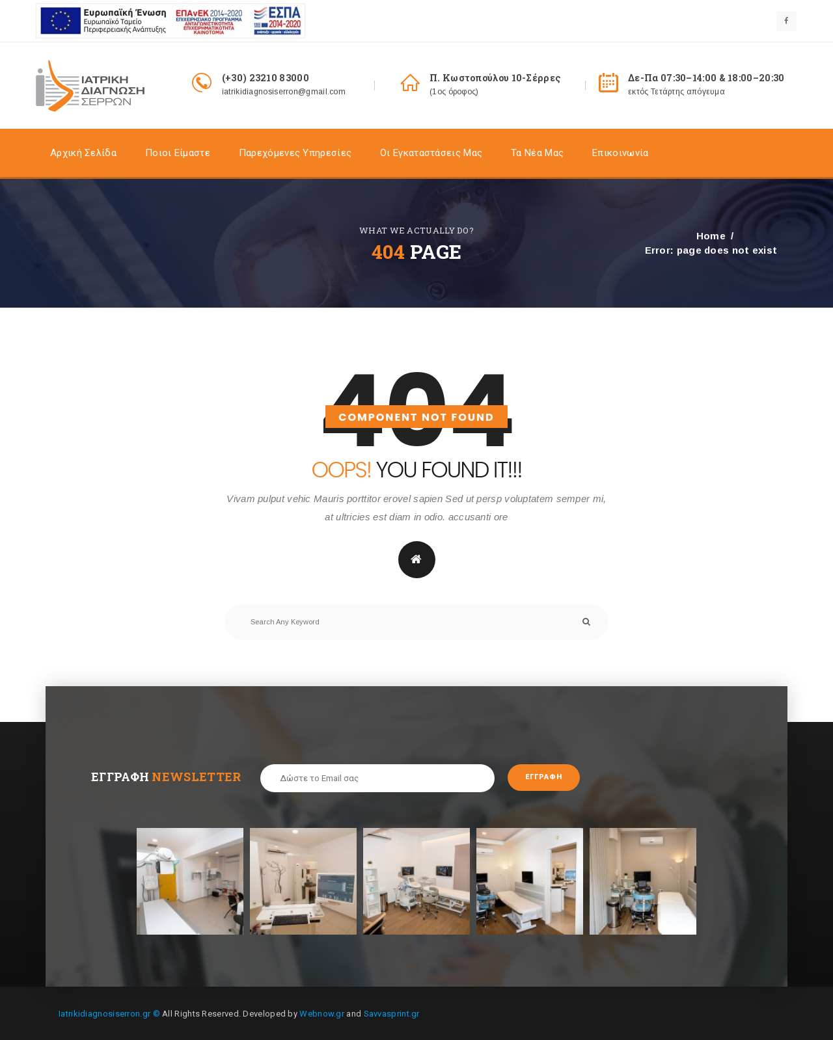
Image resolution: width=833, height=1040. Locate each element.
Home (711, 235)
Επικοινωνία (620, 153)
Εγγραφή (552, 779)
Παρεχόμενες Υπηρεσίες (295, 153)
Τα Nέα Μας (537, 153)
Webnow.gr (321, 1012)
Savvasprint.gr (392, 1012)
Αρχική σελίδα (83, 153)
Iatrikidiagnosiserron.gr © (109, 1012)
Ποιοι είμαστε (177, 153)
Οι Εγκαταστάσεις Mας (431, 153)
